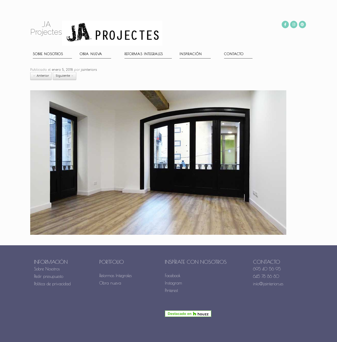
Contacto (234, 54)
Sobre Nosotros (47, 269)
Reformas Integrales (143, 54)
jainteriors (89, 70)
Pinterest (171, 290)
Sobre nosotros (48, 54)
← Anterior (41, 75)
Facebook (173, 275)
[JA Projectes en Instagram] (293, 24)
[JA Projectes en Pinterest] (302, 24)
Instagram (173, 283)
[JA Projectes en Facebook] (285, 24)
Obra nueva (91, 54)
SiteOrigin (178, 332)
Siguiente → (64, 75)
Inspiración (191, 54)
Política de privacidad (52, 283)
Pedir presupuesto (48, 276)
